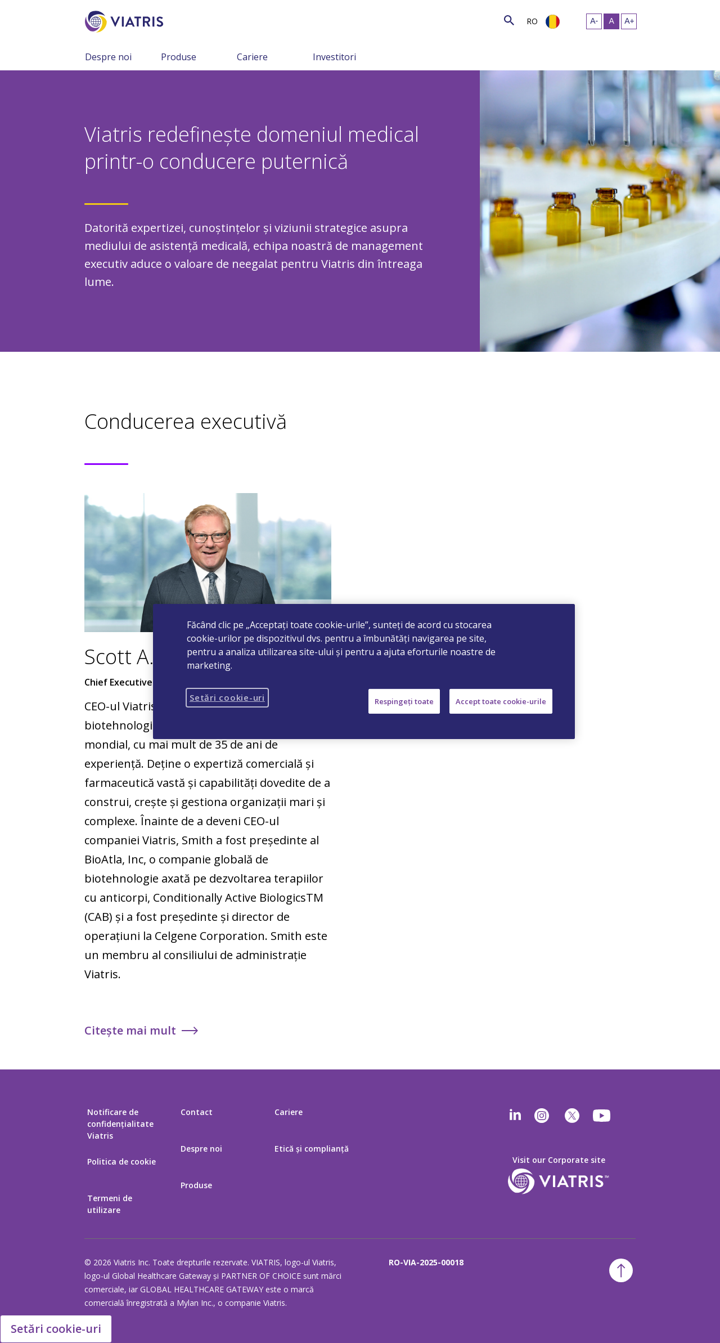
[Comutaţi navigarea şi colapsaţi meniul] (152, 56)
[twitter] (572, 1115)
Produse (178, 57)
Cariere (252, 57)
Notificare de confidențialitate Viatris (120, 1124)
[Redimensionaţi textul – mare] (629, 21)
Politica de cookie (121, 1161)
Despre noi (108, 57)
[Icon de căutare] (509, 20)
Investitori (334, 57)
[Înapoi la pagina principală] (126, 21)
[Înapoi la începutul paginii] (621, 1270)
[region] (364, 671)
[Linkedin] (515, 1115)
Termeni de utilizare (109, 1204)
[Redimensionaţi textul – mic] (594, 21)
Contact (197, 1112)
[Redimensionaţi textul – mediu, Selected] (611, 21)
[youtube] (602, 1115)
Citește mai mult (130, 1030)
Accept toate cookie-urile (501, 701)
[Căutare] (184, 20)
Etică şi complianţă (311, 1148)
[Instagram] (541, 1115)
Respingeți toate (404, 701)
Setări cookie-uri (56, 1328)
